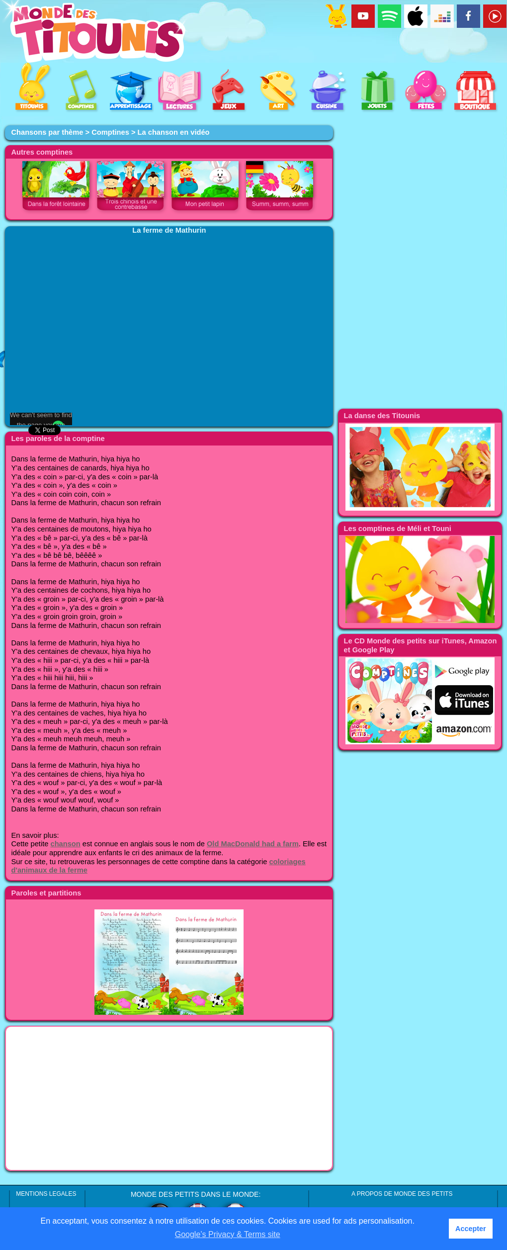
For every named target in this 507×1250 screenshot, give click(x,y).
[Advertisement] (169, 1098)
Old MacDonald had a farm (253, 844)
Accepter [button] (470, 1229)
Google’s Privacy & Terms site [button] (227, 1234)
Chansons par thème (47, 132)
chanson (65, 844)
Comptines (110, 132)
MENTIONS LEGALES (46, 1193)
